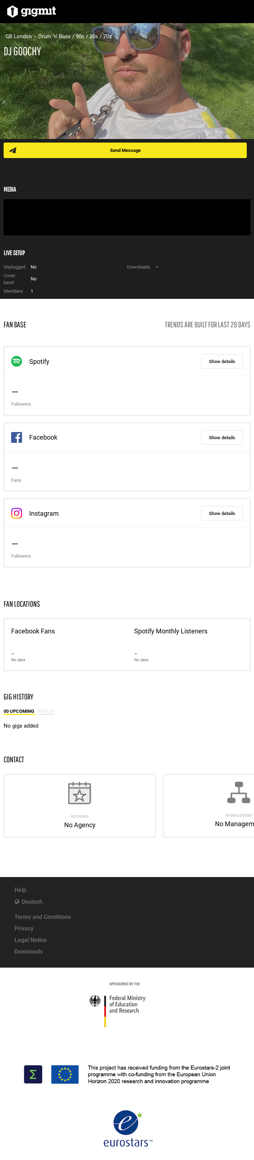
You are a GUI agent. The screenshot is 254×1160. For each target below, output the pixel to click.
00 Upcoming (19, 711)
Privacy (24, 928)
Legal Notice (30, 940)
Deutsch (32, 901)
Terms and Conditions (42, 916)
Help (20, 889)
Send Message (125, 150)
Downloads (28, 951)
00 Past (46, 711)
